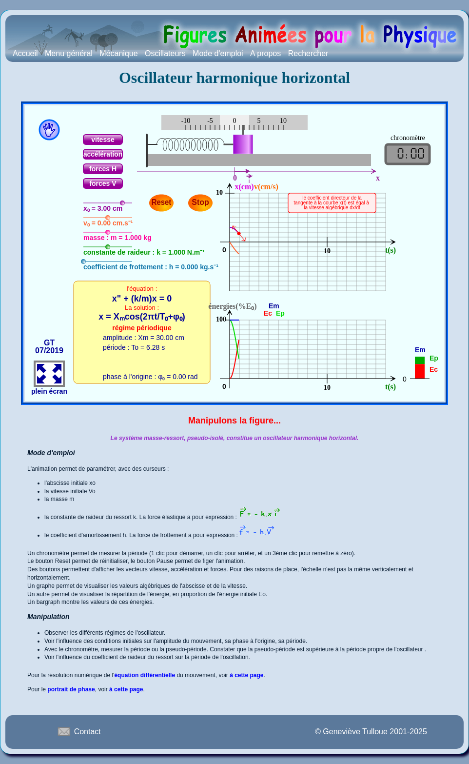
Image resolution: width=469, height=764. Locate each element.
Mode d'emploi (218, 53)
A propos (265, 53)
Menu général (69, 53)
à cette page (246, 675)
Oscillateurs (165, 53)
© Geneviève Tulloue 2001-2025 (371, 731)
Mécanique (118, 53)
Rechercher (308, 53)
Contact (78, 731)
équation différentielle (144, 675)
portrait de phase (71, 689)
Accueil (25, 53)
